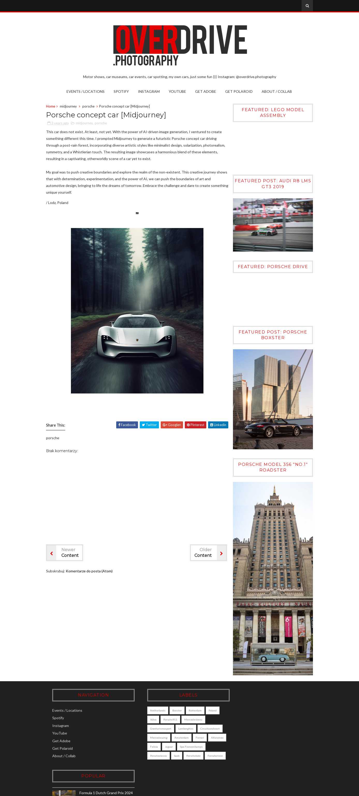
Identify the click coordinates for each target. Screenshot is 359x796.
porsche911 (164, 715)
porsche (90, 106)
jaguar (197, 742)
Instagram (149, 91)
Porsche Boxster (268, 753)
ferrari (148, 742)
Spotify (121, 91)
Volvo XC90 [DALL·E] (272, 730)
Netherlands (151, 706)
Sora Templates (238, 790)
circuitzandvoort (153, 733)
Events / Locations (86, 91)
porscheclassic (182, 751)
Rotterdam (188, 706)
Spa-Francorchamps (155, 751)
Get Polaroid (239, 91)
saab (200, 751)
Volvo (147, 715)
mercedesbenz (187, 715)
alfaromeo (165, 742)
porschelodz (151, 760)
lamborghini (179, 724)
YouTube (177, 91)
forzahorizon (172, 760)
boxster (170, 706)
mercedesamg (179, 733)
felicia (182, 742)
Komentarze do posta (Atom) (90, 571)
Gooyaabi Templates (295, 790)
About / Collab (277, 91)
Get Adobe (205, 91)
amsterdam (202, 733)
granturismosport (154, 724)
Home (52, 106)
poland (206, 706)
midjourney (69, 106)
